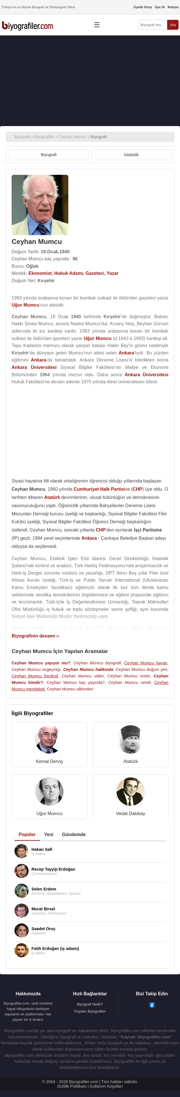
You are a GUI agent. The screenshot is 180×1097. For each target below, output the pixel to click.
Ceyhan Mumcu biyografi (97, 663)
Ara (173, 25)
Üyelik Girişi (143, 7)
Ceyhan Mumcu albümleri (70, 689)
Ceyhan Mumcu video (83, 676)
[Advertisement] (90, 80)
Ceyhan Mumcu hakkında (88, 669)
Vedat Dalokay (130, 813)
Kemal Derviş (49, 761)
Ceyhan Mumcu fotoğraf (35, 676)
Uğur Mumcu (49, 813)
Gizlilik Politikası (71, 1086)
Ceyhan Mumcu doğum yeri (141, 669)
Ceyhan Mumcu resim (128, 676)
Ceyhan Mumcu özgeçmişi (36, 669)
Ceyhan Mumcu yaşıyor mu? (41, 663)
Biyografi (49, 154)
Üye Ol (160, 7)
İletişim (173, 7)
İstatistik (131, 154)
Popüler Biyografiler (90, 1011)
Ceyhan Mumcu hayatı (145, 663)
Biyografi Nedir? (90, 1004)
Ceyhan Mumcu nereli (129, 682)
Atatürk (130, 761)
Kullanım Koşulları (106, 1086)
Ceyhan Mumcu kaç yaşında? (76, 682)
